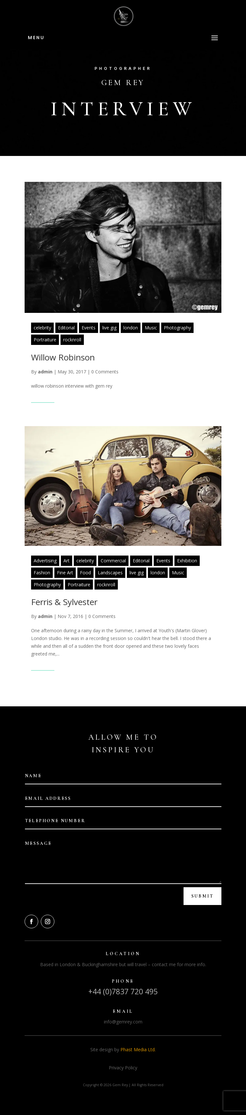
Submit (202, 896)
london (130, 328)
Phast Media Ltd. (138, 1049)
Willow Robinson (63, 357)
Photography (177, 328)
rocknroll (72, 340)
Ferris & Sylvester (64, 602)
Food (85, 572)
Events (88, 328)
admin (45, 372)
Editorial (66, 328)
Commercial (113, 561)
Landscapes (110, 572)
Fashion (42, 572)
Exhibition (187, 561)
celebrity (42, 328)
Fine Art (65, 572)
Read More (42, 398)
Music (151, 328)
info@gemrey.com (123, 1022)
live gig (109, 328)
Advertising (45, 561)
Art (66, 561)
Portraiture (45, 340)
